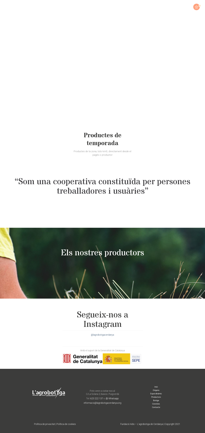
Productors (156, 397)
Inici (156, 386)
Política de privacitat (44, 424)
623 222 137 (96, 398)
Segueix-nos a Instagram (102, 319)
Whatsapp (112, 398)
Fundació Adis (127, 424)
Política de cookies (66, 424)
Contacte (156, 407)
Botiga (156, 400)
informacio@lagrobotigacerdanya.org (102, 402)
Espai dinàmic (156, 393)
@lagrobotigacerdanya (102, 334)
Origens (156, 390)
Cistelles (156, 403)
